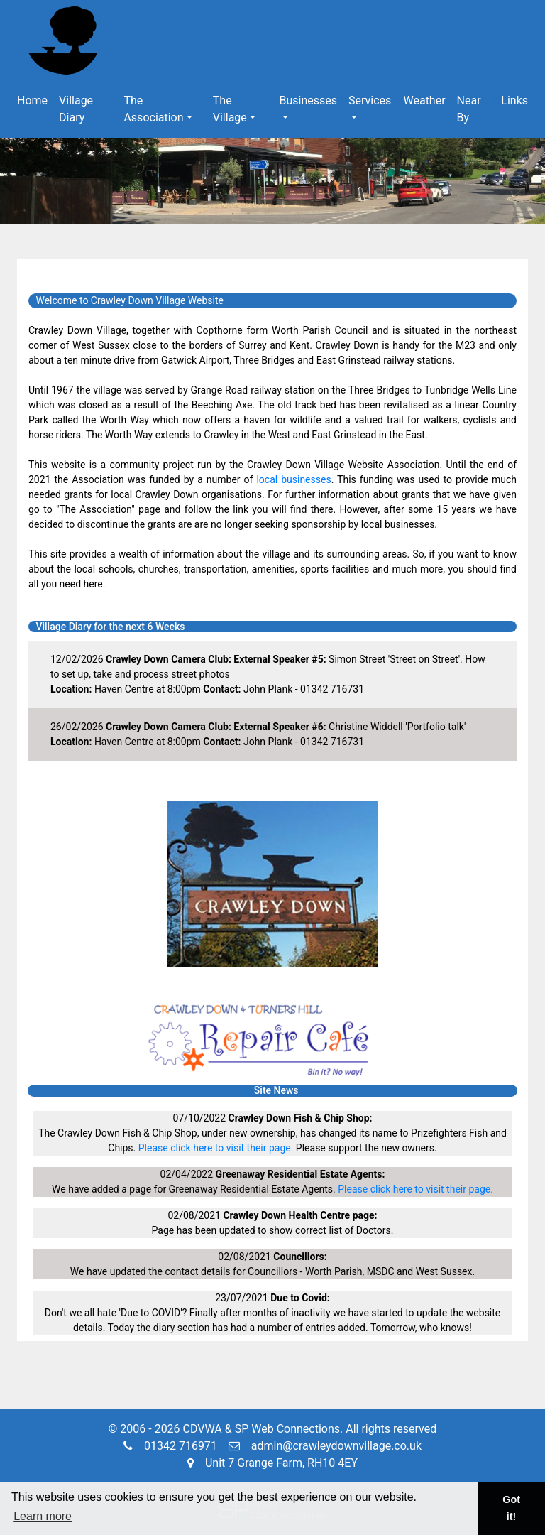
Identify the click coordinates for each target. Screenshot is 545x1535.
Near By (469, 109)
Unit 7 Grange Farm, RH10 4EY (272, 1463)
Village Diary (76, 109)
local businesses (293, 479)
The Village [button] (230, 109)
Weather (424, 100)
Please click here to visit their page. (216, 1148)
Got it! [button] (511, 1508)
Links (514, 100)
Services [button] (369, 100)
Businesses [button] (309, 100)
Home (32, 100)
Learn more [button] (42, 1516)
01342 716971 (170, 1446)
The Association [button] (153, 109)
